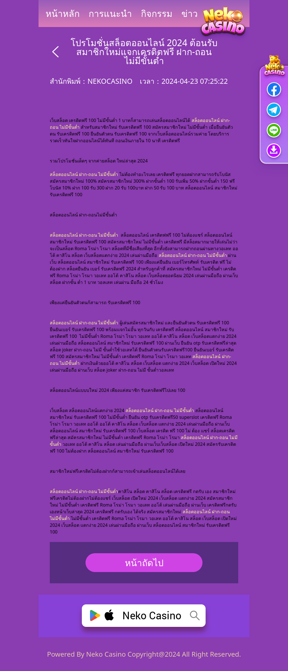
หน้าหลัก (63, 13)
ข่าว (189, 13)
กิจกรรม (156, 13)
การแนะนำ (110, 13)
